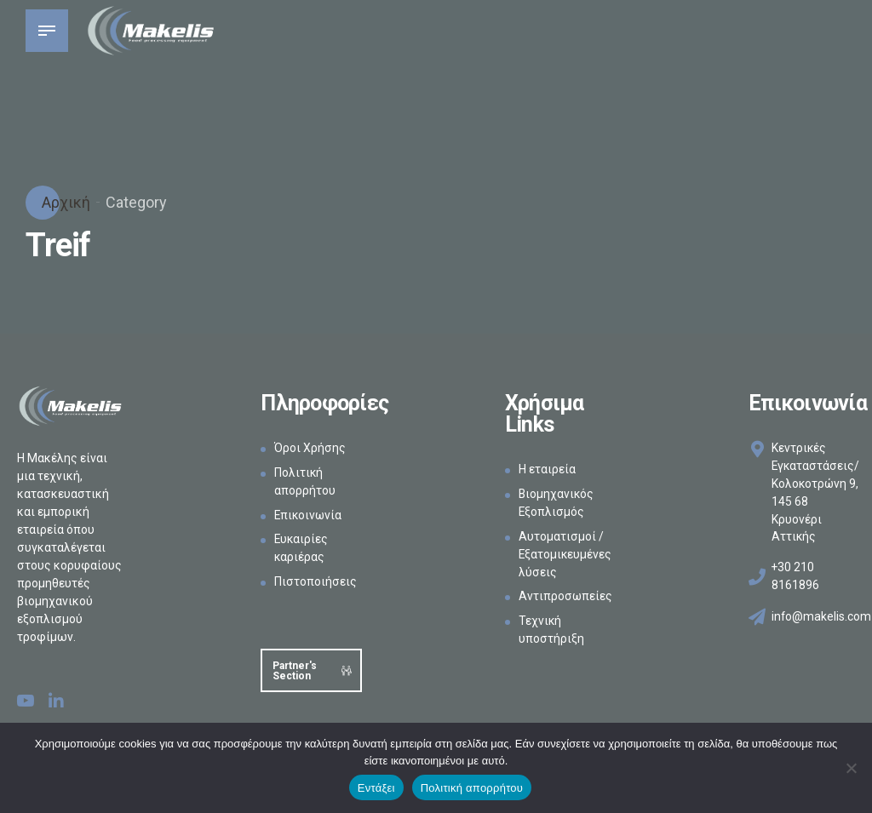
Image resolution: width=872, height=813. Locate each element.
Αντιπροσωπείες (566, 596)
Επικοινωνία (309, 515)
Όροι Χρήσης (310, 448)
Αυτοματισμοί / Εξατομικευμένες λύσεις (566, 554)
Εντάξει (376, 788)
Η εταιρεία (547, 469)
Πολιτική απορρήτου (472, 788)
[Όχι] (850, 767)
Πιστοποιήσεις (315, 581)
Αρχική (64, 202)
